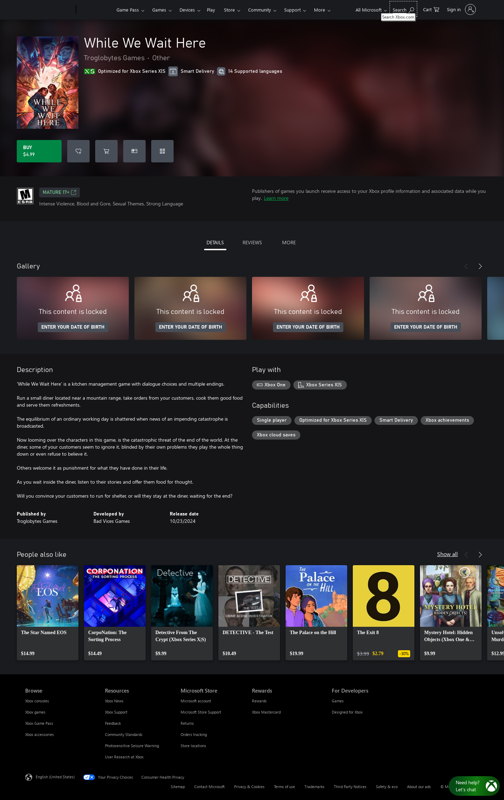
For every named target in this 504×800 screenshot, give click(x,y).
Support (292, 10)
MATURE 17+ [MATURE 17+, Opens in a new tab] (59, 192)
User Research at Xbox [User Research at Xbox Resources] (124, 757)
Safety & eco (387, 786)
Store (229, 10)
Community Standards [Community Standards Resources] (123, 734)
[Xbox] (95, 9)
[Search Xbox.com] (403, 9)
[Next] (480, 266)
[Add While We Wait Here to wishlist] (78, 151)
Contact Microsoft (209, 786)
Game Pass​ (128, 10)
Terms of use (284, 786)
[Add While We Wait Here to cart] (106, 151)
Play (211, 10)
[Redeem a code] (162, 151)
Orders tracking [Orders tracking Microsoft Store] (194, 734)
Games (159, 10)
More (319, 10)
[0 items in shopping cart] (431, 9)
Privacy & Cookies (249, 786)
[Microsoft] (49, 9)
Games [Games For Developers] (338, 701)
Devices (187, 10)
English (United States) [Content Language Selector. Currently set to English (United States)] (55, 776)
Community (259, 10)
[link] (47, 612)
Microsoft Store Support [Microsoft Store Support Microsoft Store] (201, 712)
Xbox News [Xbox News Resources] (114, 701)
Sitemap (178, 786)
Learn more (276, 198)
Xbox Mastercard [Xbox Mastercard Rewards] (266, 712)
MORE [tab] (289, 242)
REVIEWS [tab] (252, 242)
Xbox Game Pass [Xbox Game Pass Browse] (39, 723)
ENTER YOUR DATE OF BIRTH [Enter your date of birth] (73, 327)
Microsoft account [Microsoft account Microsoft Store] (196, 701)
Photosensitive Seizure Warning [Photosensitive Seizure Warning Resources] (132, 745)
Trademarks (314, 786)
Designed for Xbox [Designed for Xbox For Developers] (347, 712)
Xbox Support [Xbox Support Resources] (116, 712)
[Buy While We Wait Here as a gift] (134, 151)
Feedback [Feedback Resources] (113, 723)
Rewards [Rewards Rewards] (259, 701)
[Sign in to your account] (461, 9)
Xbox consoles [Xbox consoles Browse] (37, 701)
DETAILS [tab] (215, 242)
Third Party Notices (350, 786)
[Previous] (466, 266)
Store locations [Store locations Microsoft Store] (193, 745)
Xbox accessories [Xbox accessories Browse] (39, 734)
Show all (447, 553)
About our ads (419, 786)
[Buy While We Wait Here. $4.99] (39, 151)
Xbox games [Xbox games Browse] (35, 712)
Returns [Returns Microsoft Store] (187, 723)
